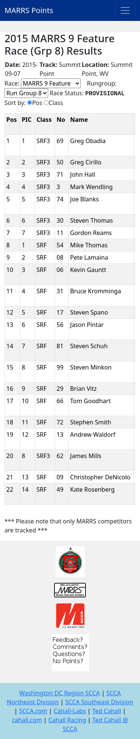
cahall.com (27, 720)
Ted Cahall (106, 711)
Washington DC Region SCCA (59, 693)
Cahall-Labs (70, 711)
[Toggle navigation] (125, 10)
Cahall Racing (67, 720)
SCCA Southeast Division (99, 702)
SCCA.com (33, 711)
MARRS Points (28, 10)
